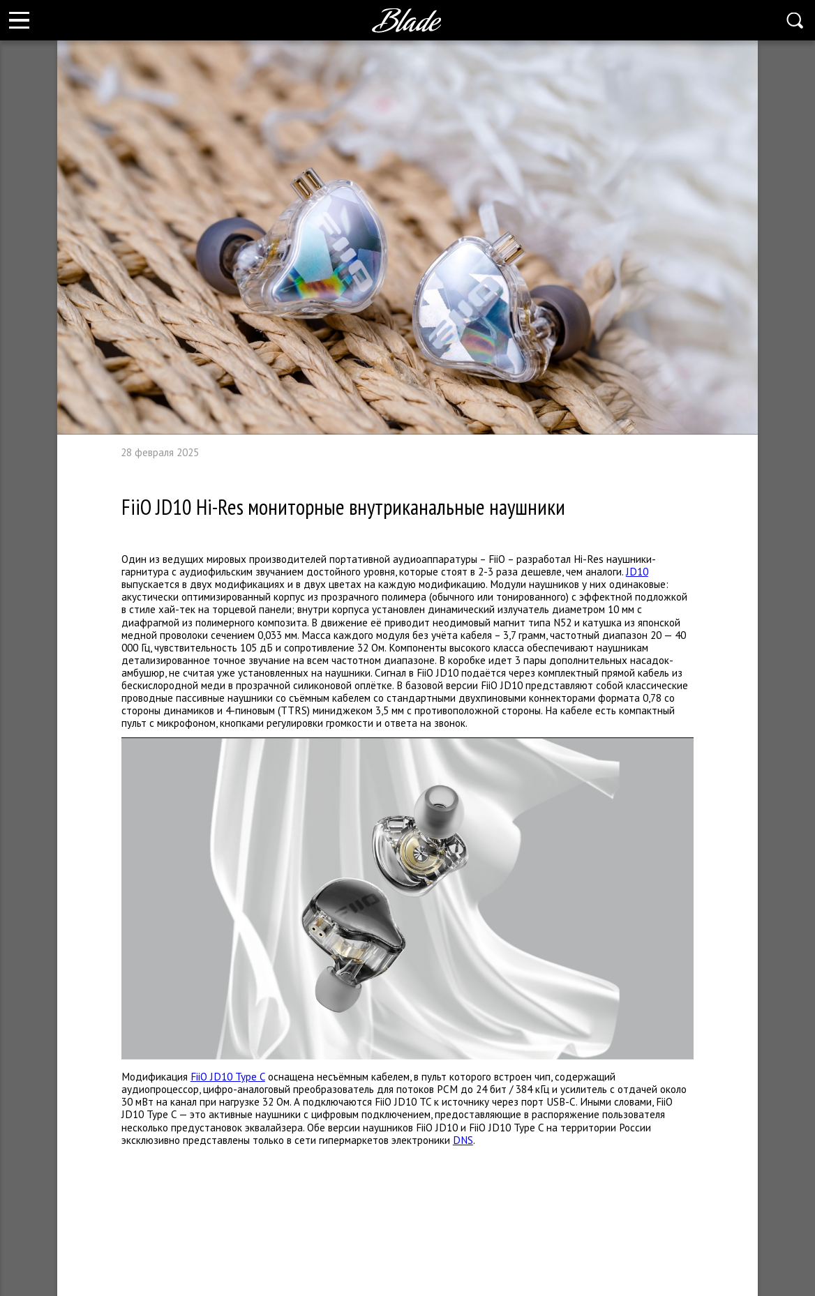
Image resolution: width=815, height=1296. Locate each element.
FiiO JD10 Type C (227, 1076)
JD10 (637, 571)
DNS (463, 1140)
